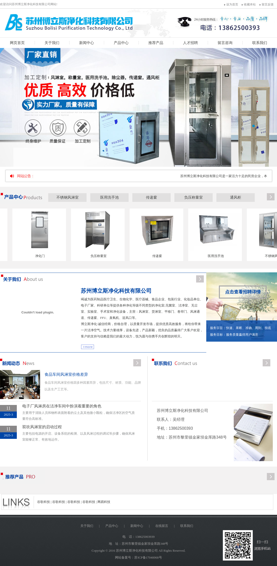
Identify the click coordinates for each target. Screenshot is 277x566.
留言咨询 (225, 43)
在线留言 (161, 526)
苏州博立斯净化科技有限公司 (116, 291)
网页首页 (17, 43)
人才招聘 (190, 43)
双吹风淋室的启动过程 (42, 427)
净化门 (41, 256)
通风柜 (235, 197)
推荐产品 (155, 43)
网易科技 (103, 502)
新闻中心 (86, 43)
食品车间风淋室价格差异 (66, 374)
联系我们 (259, 43)
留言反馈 (268, 4)
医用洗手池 (109, 197)
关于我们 (52, 43)
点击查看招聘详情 (243, 291)
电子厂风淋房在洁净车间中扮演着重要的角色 (61, 406)
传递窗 (151, 197)
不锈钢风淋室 (67, 197)
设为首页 (232, 4)
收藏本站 (250, 4)
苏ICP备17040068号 (148, 557)
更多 (271, 197)
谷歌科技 (43, 502)
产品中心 (121, 43)
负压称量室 (193, 197)
